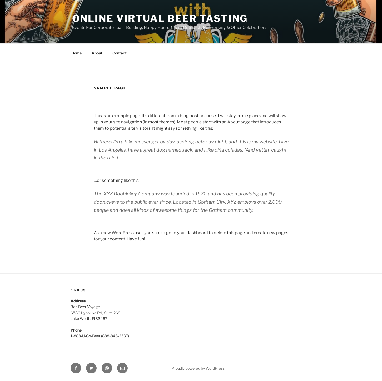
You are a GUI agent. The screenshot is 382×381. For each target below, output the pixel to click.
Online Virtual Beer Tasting (160, 18)
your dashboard (192, 232)
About (97, 53)
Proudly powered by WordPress (198, 368)
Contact (119, 53)
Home (76, 53)
